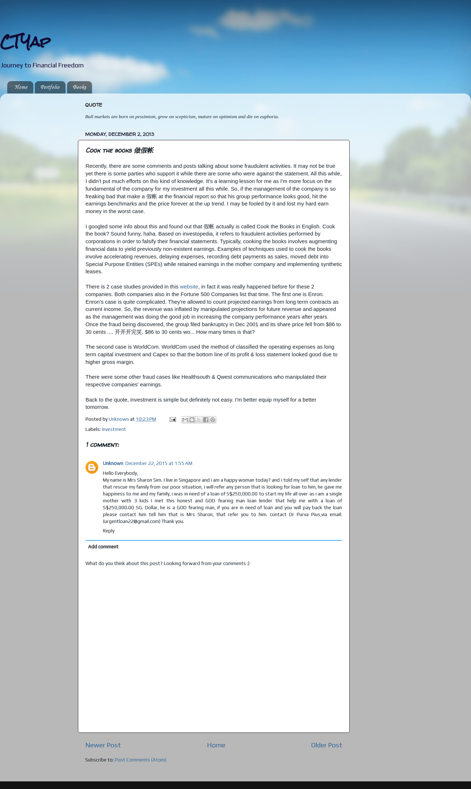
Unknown (113, 463)
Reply (108, 530)
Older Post (326, 745)
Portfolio (50, 87)
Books (79, 87)
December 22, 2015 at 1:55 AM (158, 463)
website (189, 287)
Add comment (103, 546)
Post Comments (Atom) (140, 760)
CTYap (25, 41)
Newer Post (103, 745)
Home (20, 87)
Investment (114, 429)
